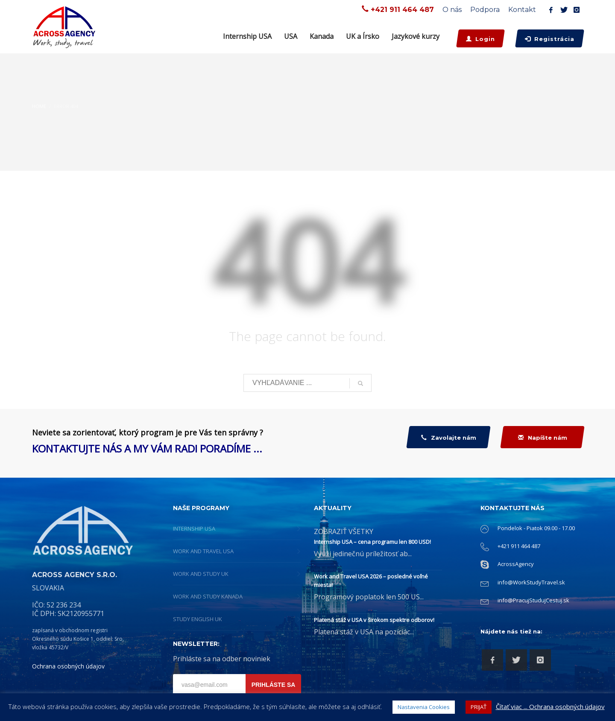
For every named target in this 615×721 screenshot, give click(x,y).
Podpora (485, 10)
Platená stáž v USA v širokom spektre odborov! (374, 620)
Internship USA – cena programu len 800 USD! (372, 542)
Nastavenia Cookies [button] (424, 707)
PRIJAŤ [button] (478, 707)
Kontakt (522, 10)
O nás (452, 10)
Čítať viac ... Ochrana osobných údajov (550, 706)
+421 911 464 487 (402, 10)
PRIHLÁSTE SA (274, 684)
